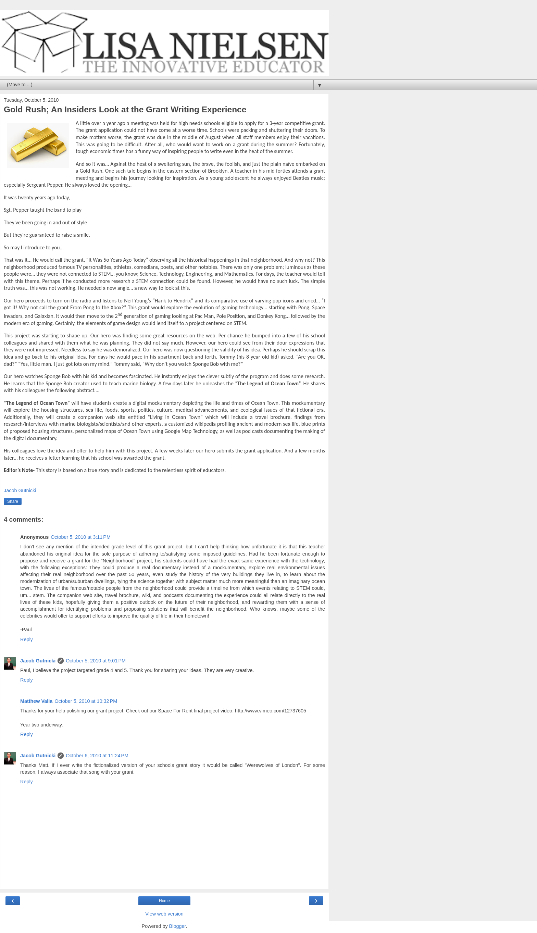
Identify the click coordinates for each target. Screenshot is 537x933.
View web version (164, 914)
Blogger (177, 926)
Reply (26, 639)
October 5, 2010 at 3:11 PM (81, 537)
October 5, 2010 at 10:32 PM (85, 701)
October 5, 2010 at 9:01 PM (96, 660)
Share (12, 501)
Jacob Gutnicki (37, 660)
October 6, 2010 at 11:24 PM (97, 755)
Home (164, 900)
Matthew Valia (36, 701)
